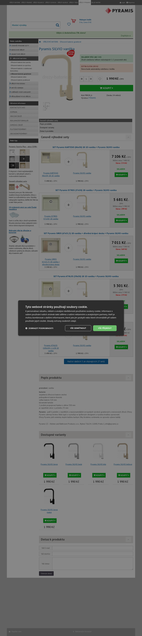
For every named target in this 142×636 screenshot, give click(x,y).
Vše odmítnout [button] (78, 328)
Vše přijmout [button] (105, 328)
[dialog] (71, 318)
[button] (39, 328)
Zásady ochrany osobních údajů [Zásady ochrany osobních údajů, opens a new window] (61, 321)
